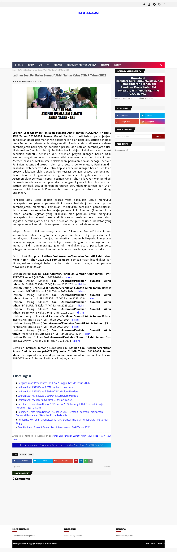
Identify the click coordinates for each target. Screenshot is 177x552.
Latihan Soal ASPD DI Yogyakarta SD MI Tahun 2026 (45, 400)
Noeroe (18, 81)
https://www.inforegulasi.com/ (46, 544)
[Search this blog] (133, 136)
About (153, 544)
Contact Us (161, 544)
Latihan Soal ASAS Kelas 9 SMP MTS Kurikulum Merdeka (48, 395)
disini (67, 277)
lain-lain (23, 455)
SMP (19, 70)
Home (14, 70)
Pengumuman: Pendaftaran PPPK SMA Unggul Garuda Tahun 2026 (54, 383)
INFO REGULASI (88, 13)
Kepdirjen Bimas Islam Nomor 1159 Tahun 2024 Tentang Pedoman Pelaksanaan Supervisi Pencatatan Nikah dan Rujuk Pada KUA (59, 413)
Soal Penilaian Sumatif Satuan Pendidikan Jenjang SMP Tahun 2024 (54, 427)
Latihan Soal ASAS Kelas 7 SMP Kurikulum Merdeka (45, 387)
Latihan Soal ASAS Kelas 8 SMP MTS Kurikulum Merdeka (48, 391)
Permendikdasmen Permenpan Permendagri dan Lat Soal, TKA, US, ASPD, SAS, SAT (62, 445)
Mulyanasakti (23, 544)
